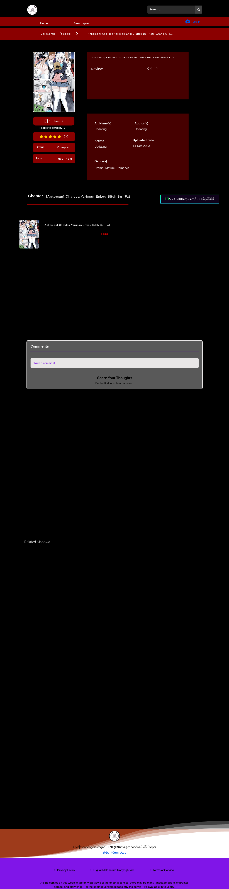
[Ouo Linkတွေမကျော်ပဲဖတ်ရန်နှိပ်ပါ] (189, 199)
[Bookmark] (53, 121)
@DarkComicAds (114, 852)
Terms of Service (163, 870)
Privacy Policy (66, 870)
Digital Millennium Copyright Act (113, 870)
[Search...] (169, 10)
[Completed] (65, 147)
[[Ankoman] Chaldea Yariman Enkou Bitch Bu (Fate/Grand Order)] (131, 33)
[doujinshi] (65, 158)
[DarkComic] (48, 33)
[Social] (75, 33)
